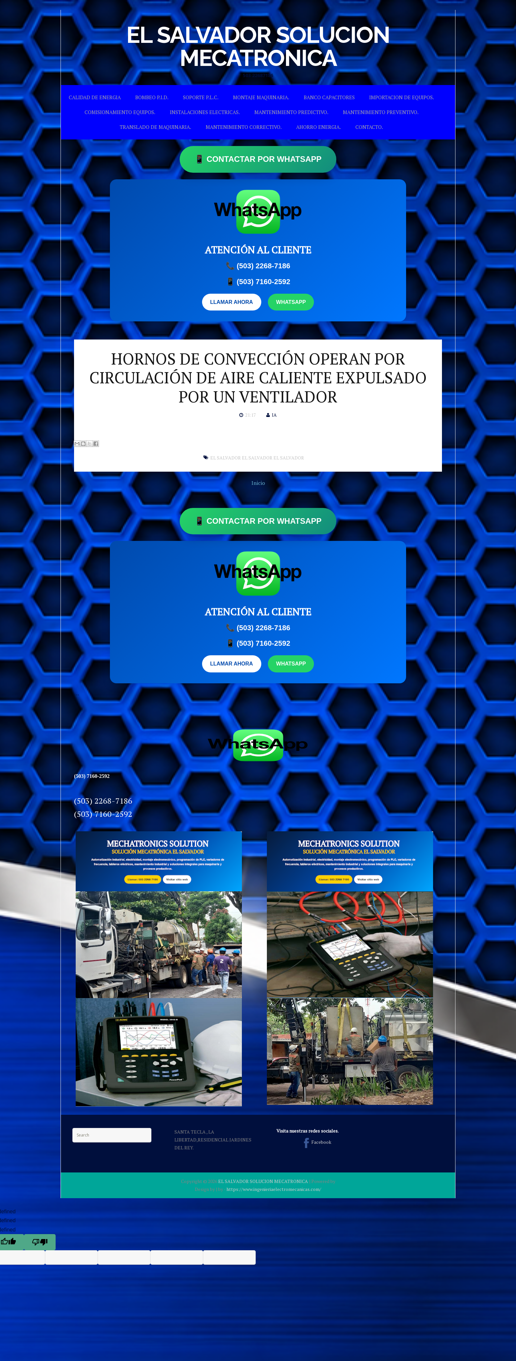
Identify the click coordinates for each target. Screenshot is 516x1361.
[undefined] (40, 1242)
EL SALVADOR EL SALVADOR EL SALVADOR (257, 458)
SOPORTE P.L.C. (201, 97)
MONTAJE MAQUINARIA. (261, 97)
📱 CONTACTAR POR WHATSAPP (258, 159)
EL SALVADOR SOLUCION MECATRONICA (258, 46)
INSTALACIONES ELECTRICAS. (205, 112)
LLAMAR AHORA (231, 302)
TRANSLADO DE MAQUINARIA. (155, 127)
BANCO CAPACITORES (329, 97)
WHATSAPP (291, 302)
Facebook (316, 1142)
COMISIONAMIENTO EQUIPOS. (120, 112)
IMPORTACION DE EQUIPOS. (401, 97)
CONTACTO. (369, 127)
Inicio (258, 483)
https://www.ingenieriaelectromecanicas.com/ (273, 1189)
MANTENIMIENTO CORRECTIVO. (244, 127)
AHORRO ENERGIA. (318, 127)
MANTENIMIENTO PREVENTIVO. (381, 112)
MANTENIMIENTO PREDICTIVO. (291, 112)
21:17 (250, 415)
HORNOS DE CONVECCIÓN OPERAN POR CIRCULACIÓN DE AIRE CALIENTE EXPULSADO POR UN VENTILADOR (258, 377)
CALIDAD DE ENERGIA (95, 97)
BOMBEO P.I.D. (151, 97)
